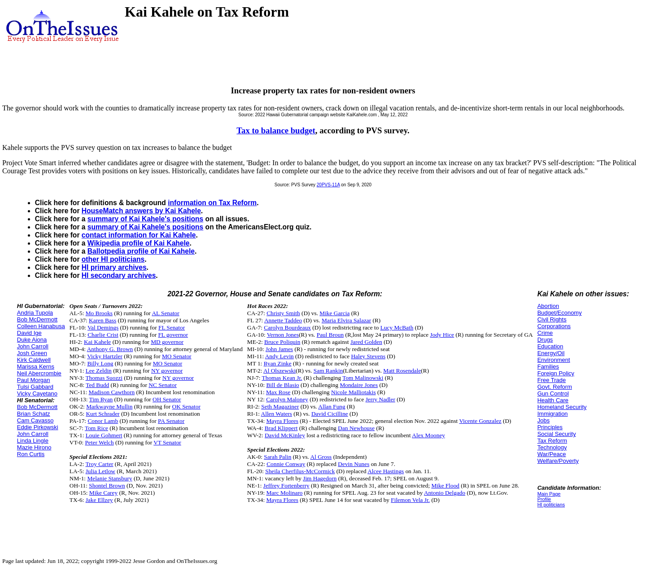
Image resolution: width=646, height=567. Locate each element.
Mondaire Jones (359, 385)
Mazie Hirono (34, 447)
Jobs (543, 420)
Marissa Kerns (35, 366)
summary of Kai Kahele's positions (145, 219)
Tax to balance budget (275, 130)
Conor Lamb (102, 421)
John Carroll (32, 346)
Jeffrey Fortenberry (286, 485)
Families (548, 366)
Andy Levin (279, 356)
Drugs (545, 339)
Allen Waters (276, 413)
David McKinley (285, 435)
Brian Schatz (33, 413)
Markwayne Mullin (109, 406)
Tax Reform (552, 440)
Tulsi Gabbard (35, 386)
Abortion (548, 306)
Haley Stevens (368, 356)
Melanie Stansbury (109, 478)
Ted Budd (97, 385)
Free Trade (551, 380)
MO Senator (177, 356)
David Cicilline (329, 413)
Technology (552, 447)
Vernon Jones (283, 334)
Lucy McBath (397, 327)
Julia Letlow (100, 471)
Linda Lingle (32, 440)
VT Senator (167, 442)
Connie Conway (285, 464)
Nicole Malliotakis (353, 392)
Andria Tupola (35, 312)
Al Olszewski (279, 370)
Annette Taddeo (283, 320)
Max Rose (278, 392)
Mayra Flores (282, 421)
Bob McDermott (37, 319)
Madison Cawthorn (112, 392)
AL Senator (165, 313)
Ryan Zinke (278, 363)
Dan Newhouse (356, 428)
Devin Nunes (353, 464)
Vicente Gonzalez (480, 421)
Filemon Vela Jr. (410, 500)
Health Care (552, 400)
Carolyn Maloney (287, 399)
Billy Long (100, 363)
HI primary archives (114, 267)
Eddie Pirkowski (37, 427)
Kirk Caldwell (34, 359)
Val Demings (102, 327)
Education (550, 346)
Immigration (552, 413)
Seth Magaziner (280, 406)
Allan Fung (331, 406)
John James (279, 349)
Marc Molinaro (284, 492)
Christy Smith (283, 313)
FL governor (173, 334)
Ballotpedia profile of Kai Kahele (141, 251)
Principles (550, 427)
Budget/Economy (559, 312)
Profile (544, 499)
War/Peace (551, 454)
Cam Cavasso (35, 420)
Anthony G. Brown (110, 349)
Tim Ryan (101, 399)
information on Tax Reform (212, 203)
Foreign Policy (555, 373)
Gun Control (553, 393)
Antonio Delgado (444, 492)
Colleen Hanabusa (41, 326)
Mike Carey (103, 492)
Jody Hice (442, 334)
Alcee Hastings (385, 471)
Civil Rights (552, 319)
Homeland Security (562, 407)
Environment (553, 359)
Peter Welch (99, 442)
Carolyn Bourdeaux (287, 327)
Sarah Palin (277, 456)
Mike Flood (445, 485)
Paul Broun (330, 334)
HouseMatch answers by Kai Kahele (141, 211)
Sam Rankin (328, 370)
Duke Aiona (32, 339)
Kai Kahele (97, 341)
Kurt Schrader (102, 413)
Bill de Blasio (282, 385)
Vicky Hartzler (104, 356)
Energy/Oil (551, 353)
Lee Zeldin (99, 370)
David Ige (29, 333)
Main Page (549, 494)
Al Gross (321, 456)
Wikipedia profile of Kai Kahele (138, 243)
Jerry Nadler (380, 399)
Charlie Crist (102, 334)
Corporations (554, 326)
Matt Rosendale (402, 370)
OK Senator (186, 406)
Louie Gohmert (104, 435)
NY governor (167, 370)
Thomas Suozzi (103, 377)
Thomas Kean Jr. (282, 377)
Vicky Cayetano (37, 393)
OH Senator (167, 399)
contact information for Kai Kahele (139, 235)
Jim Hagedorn (319, 478)
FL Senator (171, 327)
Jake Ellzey (99, 500)
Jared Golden (366, 341)
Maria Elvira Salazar (346, 320)
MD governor (167, 341)
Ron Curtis (30, 454)
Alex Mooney (428, 435)
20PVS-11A (328, 184)
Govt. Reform (554, 386)
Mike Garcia (334, 313)
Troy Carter (99, 464)
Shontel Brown (107, 485)
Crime (545, 333)
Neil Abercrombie (39, 373)
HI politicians (551, 504)
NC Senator (162, 385)
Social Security (556, 434)
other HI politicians (113, 259)
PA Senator (171, 421)
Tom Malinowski (362, 377)
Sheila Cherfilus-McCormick (300, 471)
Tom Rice (96, 428)
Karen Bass (102, 320)
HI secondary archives (119, 275)
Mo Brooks (99, 313)
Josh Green (32, 353)
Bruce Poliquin (282, 341)
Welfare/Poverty (558, 460)
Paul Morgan (33, 380)
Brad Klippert (281, 428)
